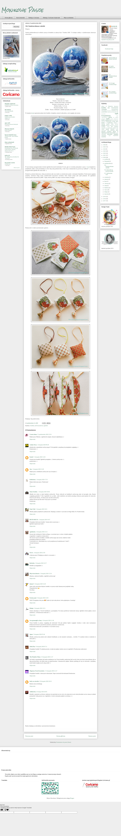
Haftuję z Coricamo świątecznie (51, 17)
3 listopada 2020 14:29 (40, 584)
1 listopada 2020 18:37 (44, 519)
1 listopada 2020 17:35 (42, 479)
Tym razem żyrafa (9, 111)
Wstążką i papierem (10, 103)
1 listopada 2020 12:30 (39, 457)
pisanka (103, 125)
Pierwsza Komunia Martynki (11, 124)
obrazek (116, 124)
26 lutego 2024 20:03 (41, 691)
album (102, 106)
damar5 (32, 584)
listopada (106, 161)
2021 (104, 155)
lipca (105, 181)
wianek (116, 132)
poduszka (112, 125)
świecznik (112, 130)
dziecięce (109, 110)
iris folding (115, 117)
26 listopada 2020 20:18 (45, 681)
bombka (32, 425)
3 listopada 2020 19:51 (39, 608)
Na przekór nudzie (10, 162)
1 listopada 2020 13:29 (38, 469)
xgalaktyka (32, 531)
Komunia (103, 121)
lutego (106, 191)
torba (117, 130)
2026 (104, 144)
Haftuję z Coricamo (34, 17)
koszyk (113, 121)
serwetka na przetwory (106, 127)
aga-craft (7, 123)
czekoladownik (114, 109)
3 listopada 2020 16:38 (42, 598)
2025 (104, 146)
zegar (110, 135)
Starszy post (92, 736)
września (106, 177)
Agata (31, 634)
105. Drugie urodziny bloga (112, 84)
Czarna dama (33, 434)
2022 (104, 153)
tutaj (33, 113)
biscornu (110, 106)
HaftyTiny (32, 646)
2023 (104, 151)
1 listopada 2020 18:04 (44, 491)
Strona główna (8, 17)
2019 (104, 196)
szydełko (112, 129)
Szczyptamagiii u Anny (36, 620)
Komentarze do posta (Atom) (63, 742)
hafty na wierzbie (34, 681)
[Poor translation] (6, 809)
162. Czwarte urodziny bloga (112, 92)
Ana (31, 469)
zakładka (116, 134)
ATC (106, 106)
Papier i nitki (8, 115)
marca (106, 189)
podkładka (108, 125)
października (107, 163)
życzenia (103, 136)
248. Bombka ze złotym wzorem (113, 58)
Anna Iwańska (34, 491)
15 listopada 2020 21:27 (51, 671)
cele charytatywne (113, 107)
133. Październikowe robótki (113, 76)
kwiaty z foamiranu (107, 122)
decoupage (104, 110)
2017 (104, 200)
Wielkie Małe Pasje (10, 146)
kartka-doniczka (115, 120)
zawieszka (103, 135)
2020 (104, 157)
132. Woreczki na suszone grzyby (108, 170)
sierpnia (106, 179)
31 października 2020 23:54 (44, 434)
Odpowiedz (32, 439)
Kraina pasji (33, 598)
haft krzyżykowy (39, 425)
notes (112, 124)
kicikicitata (33, 479)
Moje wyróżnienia (68, 17)
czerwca (106, 183)
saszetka (116, 126)
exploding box (114, 110)
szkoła (102, 129)
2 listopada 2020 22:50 (39, 552)
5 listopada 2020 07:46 (39, 634)
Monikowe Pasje (22, 10)
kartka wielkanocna (106, 120)
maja (105, 185)
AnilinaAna (33, 691)
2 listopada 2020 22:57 (41, 563)
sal (111, 126)
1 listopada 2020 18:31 (41, 509)
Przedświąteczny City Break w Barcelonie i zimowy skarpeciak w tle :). (11, 149)
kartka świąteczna (114, 118)
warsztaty (112, 132)
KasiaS (31, 457)
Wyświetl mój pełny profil (107, 39)
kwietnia (106, 187)
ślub (108, 130)
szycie (107, 129)
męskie (108, 124)
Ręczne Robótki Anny (10, 134)
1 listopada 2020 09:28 (43, 445)
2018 (104, 198)
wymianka (109, 134)
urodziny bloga (111, 131)
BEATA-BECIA (34, 519)
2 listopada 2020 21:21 (42, 531)
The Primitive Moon (35, 657)
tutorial (103, 131)
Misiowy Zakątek (9, 128)
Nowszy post (29, 736)
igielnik (46, 425)
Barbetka (32, 563)
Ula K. (31, 552)
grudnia (106, 159)
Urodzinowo (7, 164)
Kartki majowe (8, 130)
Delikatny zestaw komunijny (11, 105)
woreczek (103, 134)
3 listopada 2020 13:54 (46, 573)
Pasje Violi (32, 509)
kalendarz (103, 118)
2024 (104, 149)
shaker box (115, 127)
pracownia (116, 125)
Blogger (72, 798)
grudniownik (104, 112)
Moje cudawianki (9, 142)
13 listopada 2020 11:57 (47, 657)
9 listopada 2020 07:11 (41, 646)
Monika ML (114, 26)
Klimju (31, 608)
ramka (108, 126)
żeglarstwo (115, 135)
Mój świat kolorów (35, 573)
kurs (117, 121)
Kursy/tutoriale (20, 17)
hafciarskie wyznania (112, 112)
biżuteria (116, 106)
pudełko (103, 126)
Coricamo (104, 109)
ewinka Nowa (33, 445)
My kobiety (8, 109)
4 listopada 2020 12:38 (48, 620)
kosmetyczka (108, 121)
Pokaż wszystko (17, 167)
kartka (108, 119)
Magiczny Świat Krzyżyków (37, 671)
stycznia (106, 194)
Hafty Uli (7, 155)
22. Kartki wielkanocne (112, 67)
